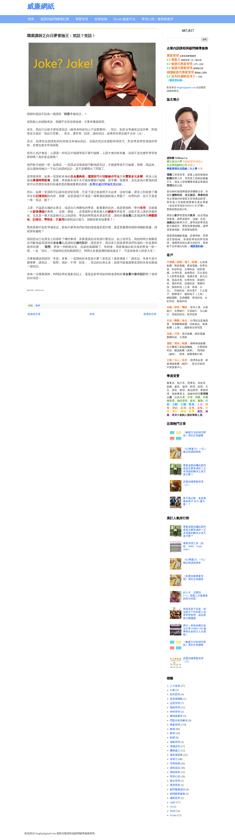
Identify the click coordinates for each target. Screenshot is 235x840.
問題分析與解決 (179, 720)
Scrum (173, 815)
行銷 (172, 690)
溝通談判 (175, 746)
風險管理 (175, 707)
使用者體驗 (176, 698)
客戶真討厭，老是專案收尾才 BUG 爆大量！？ (194, 501)
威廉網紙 (40, 6)
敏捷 (172, 729)
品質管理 (175, 703)
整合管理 (175, 780)
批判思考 (175, 694)
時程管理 (175, 711)
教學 (38, 305)
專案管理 (81, 19)
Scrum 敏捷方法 (124, 19)
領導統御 (100, 19)
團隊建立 (175, 750)
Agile (173, 802)
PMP (172, 811)
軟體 (172, 737)
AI (171, 806)
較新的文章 (34, 314)
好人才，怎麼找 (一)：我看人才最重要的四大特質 (195, 595)
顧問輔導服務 (177, 793)
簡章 (31, 19)
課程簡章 (175, 772)
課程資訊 (175, 768)
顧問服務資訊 (177, 789)
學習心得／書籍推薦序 (157, 19)
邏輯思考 (175, 798)
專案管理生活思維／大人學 (182, 168)
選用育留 (175, 785)
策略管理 (175, 742)
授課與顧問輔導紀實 (54, 19)
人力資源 (175, 685)
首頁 (92, 314)
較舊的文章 (150, 314)
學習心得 (175, 776)
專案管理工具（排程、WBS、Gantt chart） (193, 546)
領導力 (174, 759)
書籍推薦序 (176, 716)
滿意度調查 (176, 754)
